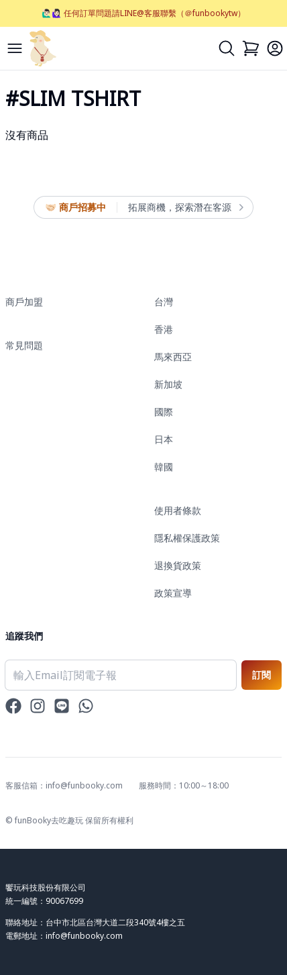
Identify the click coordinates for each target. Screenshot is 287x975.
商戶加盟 (24, 301)
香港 (163, 329)
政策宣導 (173, 592)
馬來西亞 (173, 356)
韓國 (163, 466)
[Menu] (14, 48)
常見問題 (24, 345)
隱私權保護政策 (187, 537)
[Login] (275, 48)
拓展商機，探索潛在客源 (185, 207)
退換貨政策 (177, 565)
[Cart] (251, 48)
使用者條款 (177, 510)
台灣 (163, 301)
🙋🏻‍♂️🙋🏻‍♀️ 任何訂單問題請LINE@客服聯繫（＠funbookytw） (143, 13)
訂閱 (261, 674)
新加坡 (168, 384)
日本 (163, 439)
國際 (163, 411)
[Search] (227, 48)
